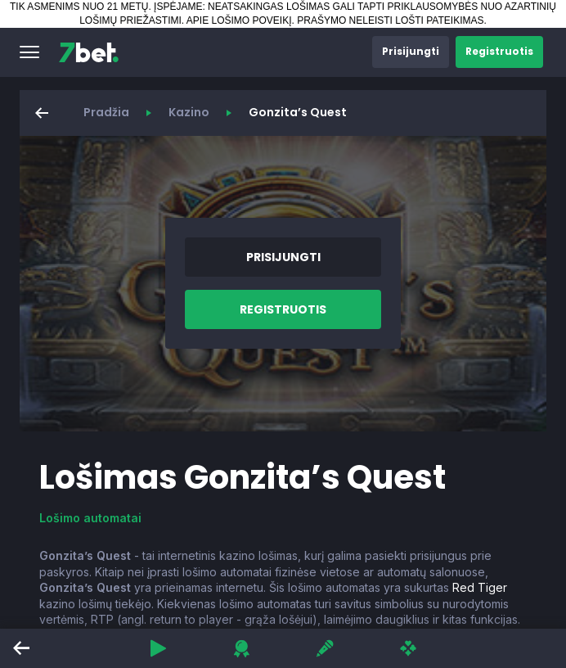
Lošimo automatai (90, 518)
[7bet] (89, 52)
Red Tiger (479, 587)
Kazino (188, 112)
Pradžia (106, 112)
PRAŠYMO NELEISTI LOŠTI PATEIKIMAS (390, 20)
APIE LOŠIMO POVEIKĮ (239, 20)
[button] (29, 52)
